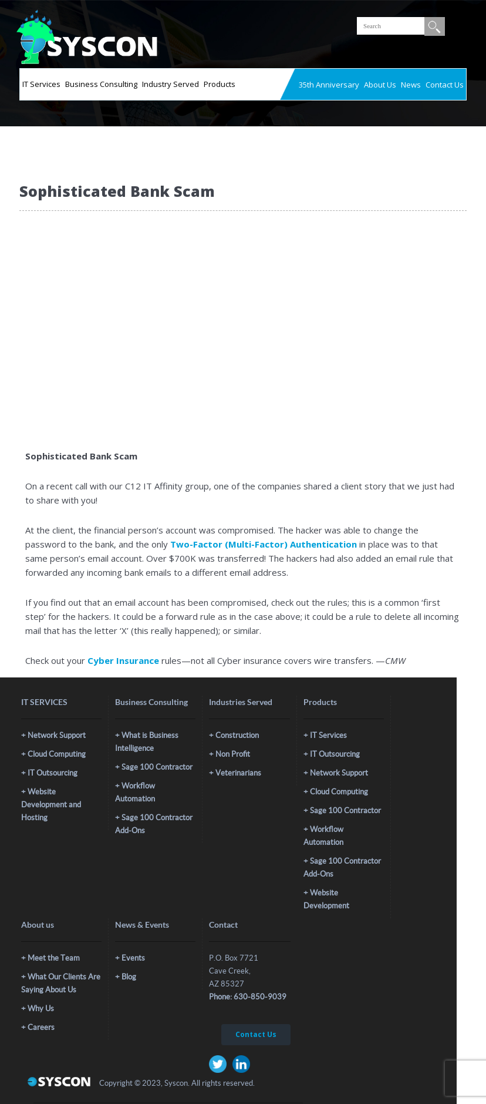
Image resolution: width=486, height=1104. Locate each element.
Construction (237, 735)
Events (133, 958)
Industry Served (170, 84)
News (411, 84)
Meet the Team (54, 958)
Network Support (57, 735)
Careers (41, 1027)
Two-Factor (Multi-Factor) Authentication (263, 544)
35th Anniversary (329, 84)
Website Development (326, 899)
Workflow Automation (135, 792)
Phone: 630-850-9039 (247, 996)
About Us (380, 84)
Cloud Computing (57, 754)
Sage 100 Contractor (157, 767)
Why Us (41, 1008)
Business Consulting (101, 84)
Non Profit (232, 754)
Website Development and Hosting (51, 804)
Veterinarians (238, 773)
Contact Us (445, 84)
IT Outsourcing (52, 773)
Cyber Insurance (123, 660)
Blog (129, 976)
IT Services (41, 84)
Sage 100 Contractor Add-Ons (154, 824)
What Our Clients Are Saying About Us (60, 983)
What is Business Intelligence (146, 742)
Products (219, 84)
